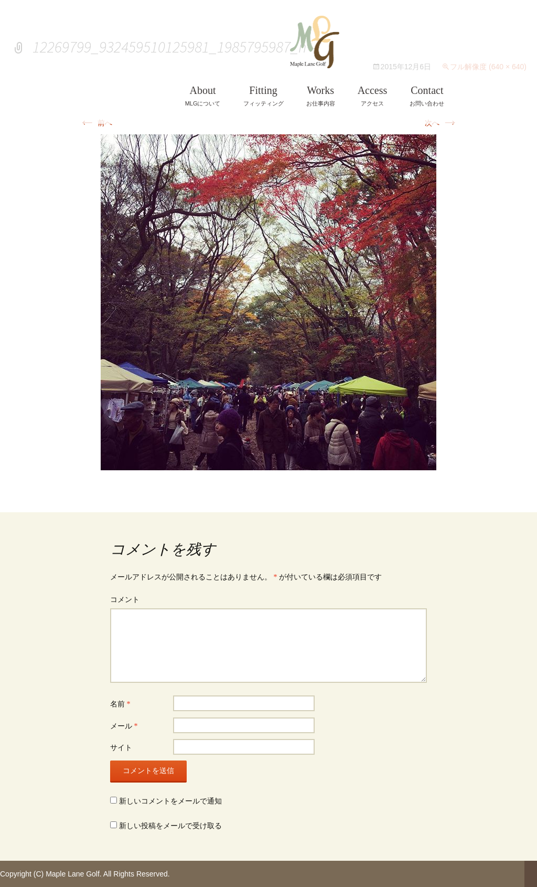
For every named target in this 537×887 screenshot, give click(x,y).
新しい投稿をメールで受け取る (170, 826)
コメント (124, 600)
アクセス (373, 96)
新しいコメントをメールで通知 (170, 801)
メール (124, 726)
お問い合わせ (427, 96)
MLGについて (203, 96)
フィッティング (263, 96)
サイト (121, 748)
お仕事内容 (320, 96)
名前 (120, 704)
